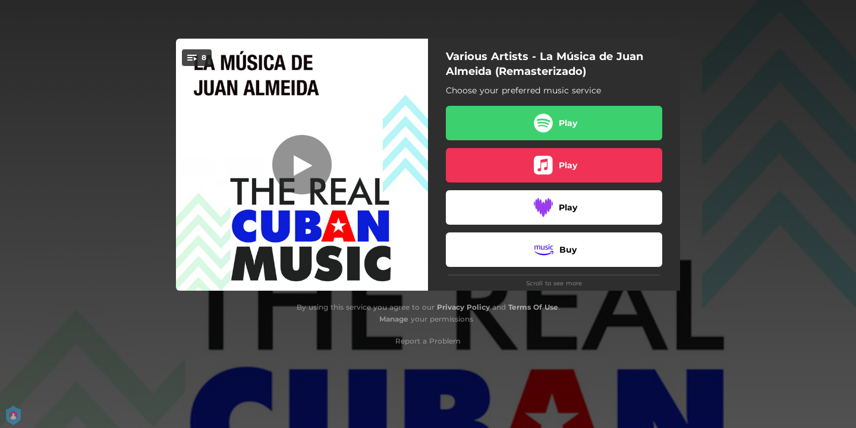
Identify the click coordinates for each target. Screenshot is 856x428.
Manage (393, 318)
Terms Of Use (533, 307)
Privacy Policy (463, 307)
